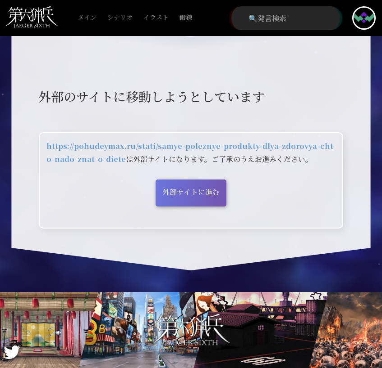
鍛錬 (186, 18)
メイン (87, 18)
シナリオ (120, 18)
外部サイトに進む (191, 192)
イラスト (156, 18)
